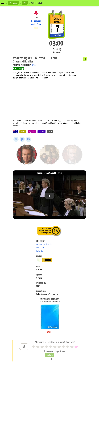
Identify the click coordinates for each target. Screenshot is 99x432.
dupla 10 (49, 355)
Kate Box (40, 251)
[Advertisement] (49, 99)
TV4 (25, 3)
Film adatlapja (18, 69)
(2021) (34, 65)
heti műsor (36, 21)
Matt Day (40, 247)
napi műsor (36, 24)
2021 (50, 131)
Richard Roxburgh (44, 244)
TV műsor (13, 3)
